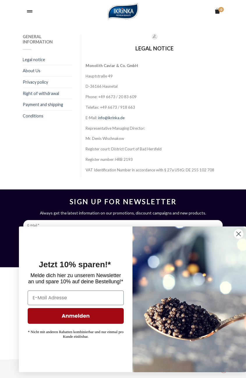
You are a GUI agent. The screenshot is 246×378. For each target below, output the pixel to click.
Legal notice (34, 59)
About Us (31, 70)
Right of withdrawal (41, 93)
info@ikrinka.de (111, 117)
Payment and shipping (43, 104)
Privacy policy (35, 82)
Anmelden (95, 315)
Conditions (33, 115)
